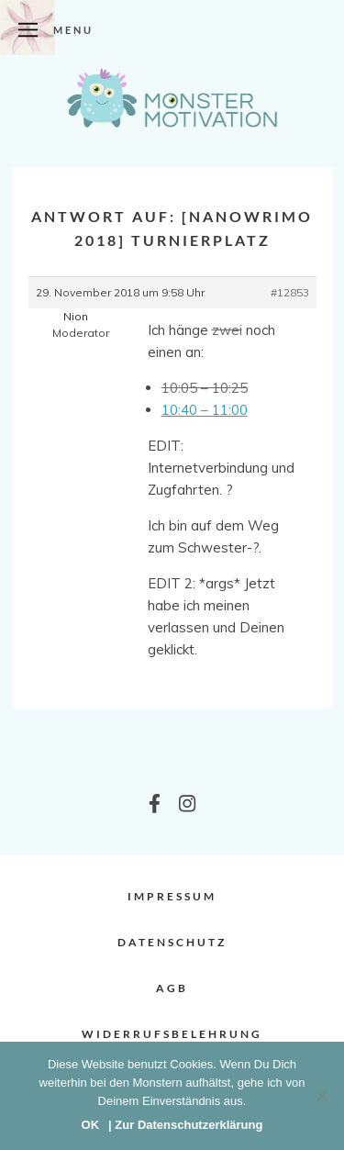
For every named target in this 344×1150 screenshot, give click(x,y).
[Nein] (321, 1096)
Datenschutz (172, 942)
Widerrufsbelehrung (172, 1034)
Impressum (172, 896)
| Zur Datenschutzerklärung (185, 1125)
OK (91, 1125)
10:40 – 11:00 (204, 410)
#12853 (290, 292)
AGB (172, 988)
